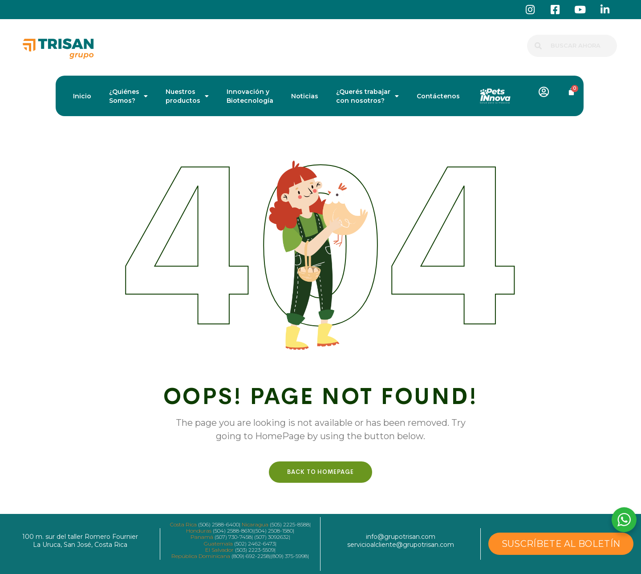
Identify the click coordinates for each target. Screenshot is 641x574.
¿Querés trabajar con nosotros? (367, 96)
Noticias (304, 96)
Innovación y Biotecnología (250, 96)
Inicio (82, 96)
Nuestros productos (187, 96)
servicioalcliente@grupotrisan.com (400, 545)
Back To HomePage (320, 472)
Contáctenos (438, 96)
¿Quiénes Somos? (128, 96)
